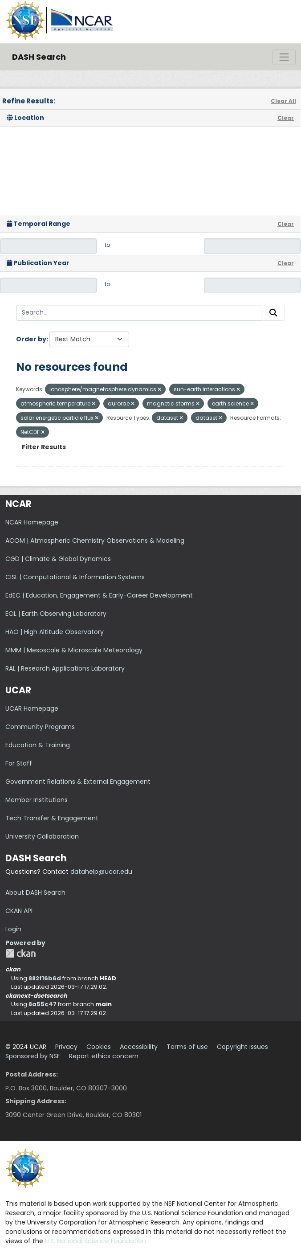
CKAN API (19, 910)
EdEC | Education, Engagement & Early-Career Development (99, 595)
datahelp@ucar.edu (101, 871)
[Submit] (273, 313)
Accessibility (139, 1046)
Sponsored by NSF (32, 1056)
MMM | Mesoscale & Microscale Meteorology (73, 650)
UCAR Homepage (31, 708)
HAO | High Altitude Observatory (54, 631)
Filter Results (44, 446)
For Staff (18, 763)
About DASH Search (35, 892)
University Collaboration (42, 836)
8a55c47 (42, 1004)
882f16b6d (44, 978)
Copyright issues (242, 1046)
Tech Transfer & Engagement (51, 818)
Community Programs (40, 726)
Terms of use (187, 1046)
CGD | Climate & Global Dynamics (58, 558)
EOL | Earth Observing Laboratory (55, 613)
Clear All (283, 101)
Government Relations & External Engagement (77, 781)
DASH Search (39, 56)
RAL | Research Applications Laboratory (65, 668)
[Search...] (139, 313)
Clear (285, 118)
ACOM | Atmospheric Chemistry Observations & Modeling (94, 540)
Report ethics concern (103, 1056)
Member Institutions (36, 799)
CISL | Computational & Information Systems (75, 577)
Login (13, 929)
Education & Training (37, 745)
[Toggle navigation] (284, 57)
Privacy (66, 1046)
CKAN (20, 953)
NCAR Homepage (31, 522)
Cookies (98, 1046)
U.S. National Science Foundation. (96, 1241)
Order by (31, 339)
